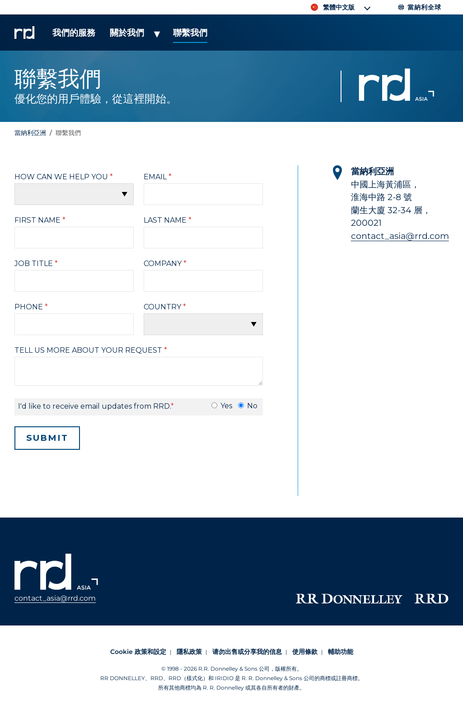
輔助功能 (340, 652)
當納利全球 (419, 7)
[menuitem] (73, 37)
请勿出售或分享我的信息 (247, 652)
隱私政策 (189, 652)
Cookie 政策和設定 (138, 652)
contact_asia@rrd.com (400, 236)
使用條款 (305, 652)
